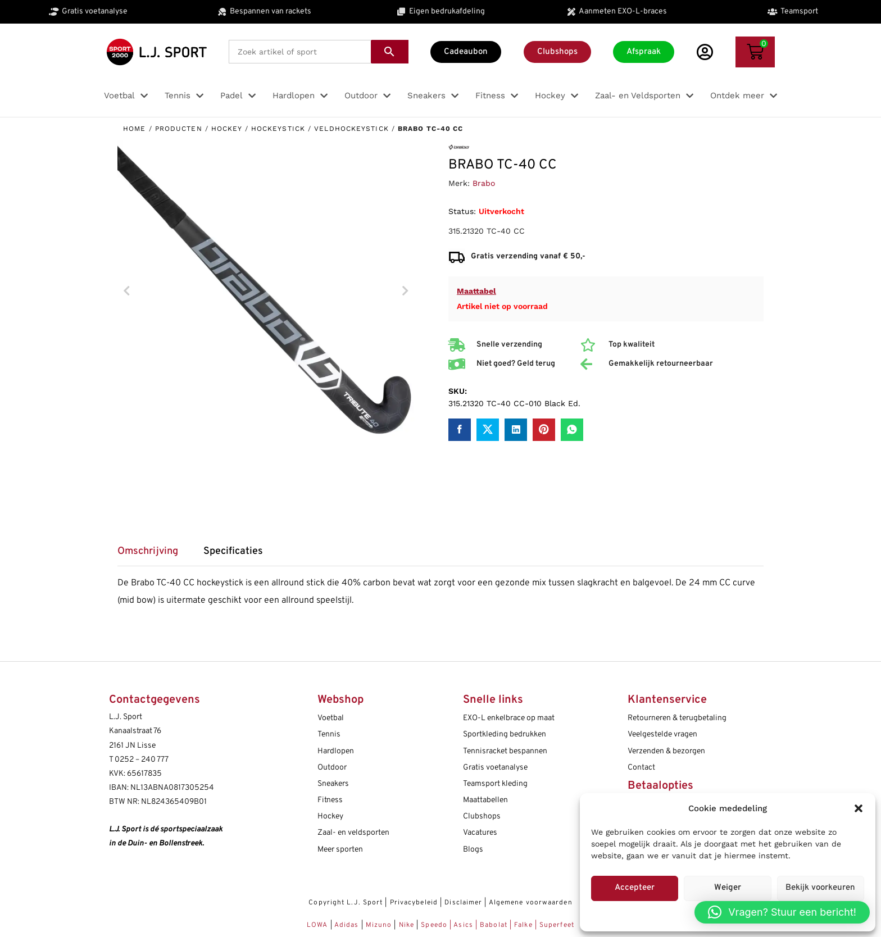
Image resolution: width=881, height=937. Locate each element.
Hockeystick (278, 129)
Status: (462, 211)
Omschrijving (147, 552)
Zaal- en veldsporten (353, 833)
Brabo (484, 183)
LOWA (318, 925)
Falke (523, 925)
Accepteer (635, 888)
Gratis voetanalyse (495, 767)
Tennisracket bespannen (505, 751)
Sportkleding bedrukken (504, 734)
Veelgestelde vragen (662, 734)
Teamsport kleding (495, 784)
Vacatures (480, 833)
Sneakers (333, 784)
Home (134, 129)
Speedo (434, 925)
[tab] (153, 555)
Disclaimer (463, 902)
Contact (641, 767)
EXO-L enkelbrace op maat (509, 718)
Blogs (473, 849)
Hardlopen (335, 751)
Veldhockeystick (351, 129)
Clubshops (482, 816)
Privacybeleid (414, 902)
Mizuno (380, 925)
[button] (858, 808)
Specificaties (233, 552)
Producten (178, 129)
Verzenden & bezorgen (666, 751)
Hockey (226, 129)
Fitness (330, 800)
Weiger (727, 888)
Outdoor (332, 767)
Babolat (493, 925)
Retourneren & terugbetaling (677, 718)
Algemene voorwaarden (531, 902)
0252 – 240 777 (142, 760)
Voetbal (330, 718)
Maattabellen (485, 800)
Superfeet (556, 925)
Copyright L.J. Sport (345, 902)
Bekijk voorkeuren (820, 888)
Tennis (328, 734)
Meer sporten (340, 849)
